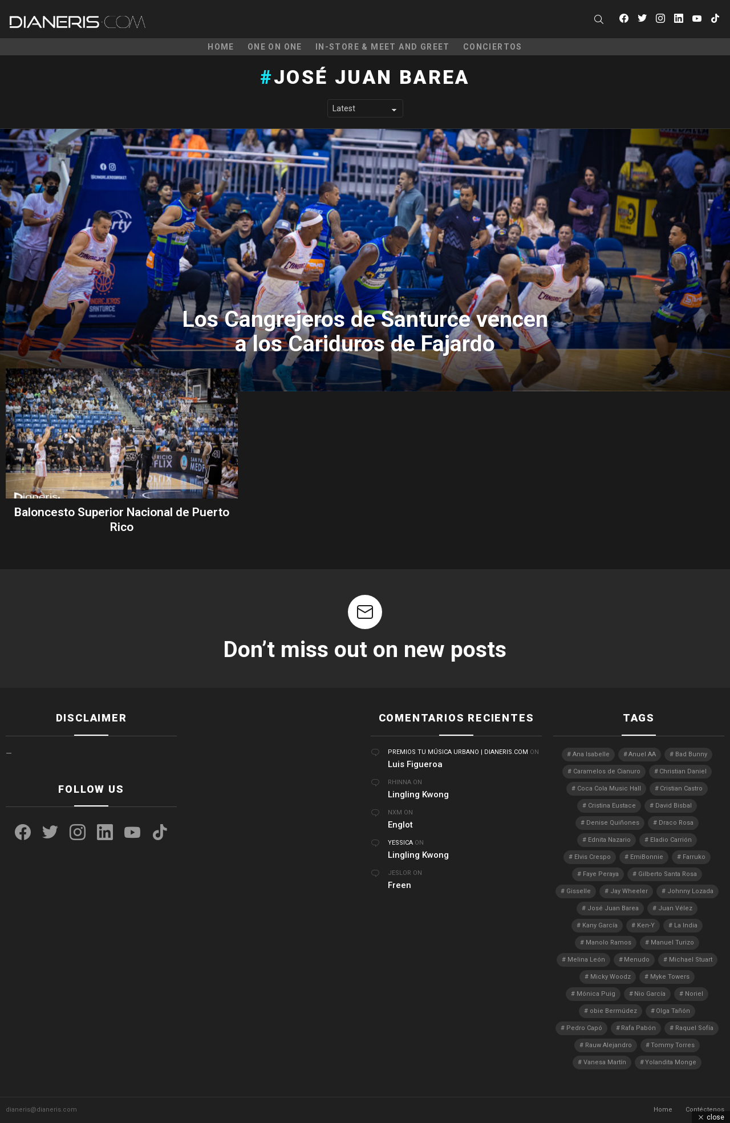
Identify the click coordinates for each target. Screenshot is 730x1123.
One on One (275, 46)
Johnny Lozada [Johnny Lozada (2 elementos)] (690, 891)
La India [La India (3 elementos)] (685, 925)
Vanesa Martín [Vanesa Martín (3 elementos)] (604, 1062)
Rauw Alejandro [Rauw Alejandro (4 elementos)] (608, 1045)
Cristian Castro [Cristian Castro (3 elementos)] (681, 788)
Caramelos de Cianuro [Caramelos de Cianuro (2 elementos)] (606, 771)
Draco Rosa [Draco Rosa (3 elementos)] (676, 822)
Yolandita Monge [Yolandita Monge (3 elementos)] (670, 1062)
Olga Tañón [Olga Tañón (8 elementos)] (673, 1011)
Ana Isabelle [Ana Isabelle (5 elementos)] (591, 754)
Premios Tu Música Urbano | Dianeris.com (458, 752)
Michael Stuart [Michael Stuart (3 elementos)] (690, 959)
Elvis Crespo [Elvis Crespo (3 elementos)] (592, 857)
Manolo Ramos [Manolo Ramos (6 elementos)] (608, 942)
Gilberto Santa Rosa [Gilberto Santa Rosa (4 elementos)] (667, 874)
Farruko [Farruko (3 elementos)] (694, 857)
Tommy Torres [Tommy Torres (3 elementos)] (673, 1045)
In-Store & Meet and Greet (382, 46)
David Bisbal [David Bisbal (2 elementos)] (673, 805)
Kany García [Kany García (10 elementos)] (600, 925)
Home (221, 46)
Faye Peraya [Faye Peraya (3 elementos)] (601, 874)
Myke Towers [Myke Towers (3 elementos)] (670, 976)
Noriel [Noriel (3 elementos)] (694, 994)
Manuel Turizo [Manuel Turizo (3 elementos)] (672, 942)
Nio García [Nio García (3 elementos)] (650, 994)
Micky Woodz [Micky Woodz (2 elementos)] (610, 976)
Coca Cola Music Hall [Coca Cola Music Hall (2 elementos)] (609, 788)
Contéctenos (705, 1109)
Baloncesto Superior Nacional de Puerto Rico (121, 519)
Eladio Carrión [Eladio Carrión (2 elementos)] (671, 840)
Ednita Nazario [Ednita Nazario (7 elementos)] (609, 840)
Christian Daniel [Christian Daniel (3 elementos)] (683, 771)
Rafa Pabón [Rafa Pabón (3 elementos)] (638, 1028)
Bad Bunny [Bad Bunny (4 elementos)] (691, 754)
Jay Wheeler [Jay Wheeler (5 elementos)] (629, 891)
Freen (399, 885)
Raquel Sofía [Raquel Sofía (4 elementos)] (694, 1028)
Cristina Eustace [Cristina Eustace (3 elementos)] (612, 805)
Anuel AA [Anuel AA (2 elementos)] (642, 754)
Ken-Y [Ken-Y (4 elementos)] (646, 925)
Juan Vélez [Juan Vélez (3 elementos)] (675, 908)
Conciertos (492, 46)
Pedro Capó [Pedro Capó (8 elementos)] (584, 1028)
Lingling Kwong (418, 794)
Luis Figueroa (415, 764)
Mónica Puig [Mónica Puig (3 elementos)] (596, 994)
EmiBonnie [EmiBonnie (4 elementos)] (646, 857)
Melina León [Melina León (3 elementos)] (586, 959)
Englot (400, 825)
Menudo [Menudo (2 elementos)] (637, 959)
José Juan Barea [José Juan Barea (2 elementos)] (613, 908)
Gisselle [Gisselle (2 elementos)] (578, 891)
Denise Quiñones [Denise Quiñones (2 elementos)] (612, 822)
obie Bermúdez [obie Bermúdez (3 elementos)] (613, 1011)
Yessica (400, 842)
